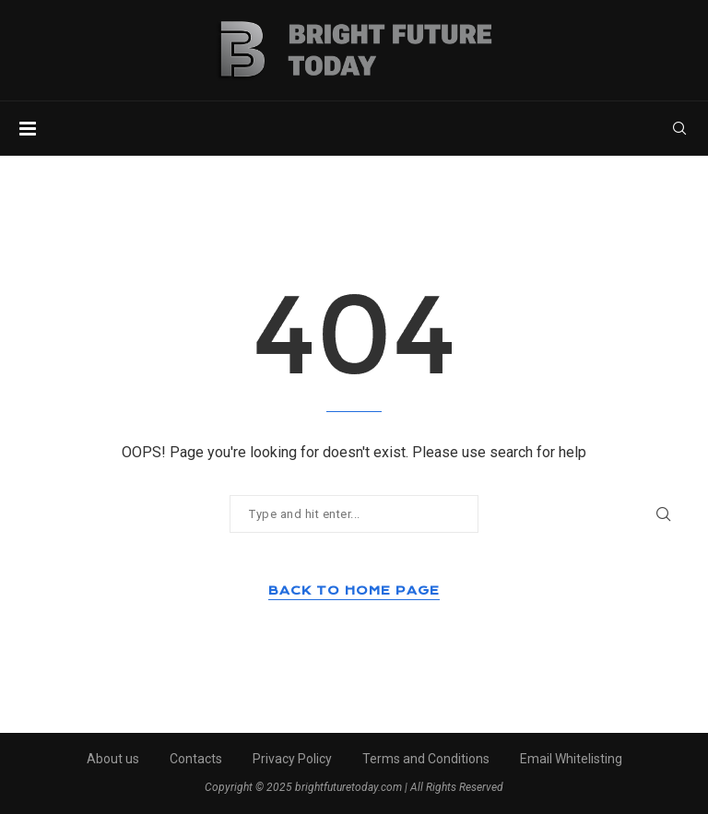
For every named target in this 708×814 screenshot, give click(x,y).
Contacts (196, 758)
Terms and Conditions (426, 758)
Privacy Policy (292, 758)
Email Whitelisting (571, 758)
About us (113, 758)
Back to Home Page (354, 590)
